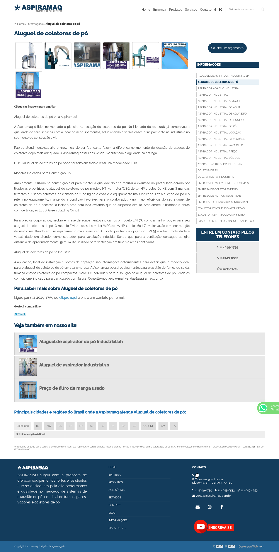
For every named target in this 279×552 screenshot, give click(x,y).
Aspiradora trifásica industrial (220, 164)
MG (49, 425)
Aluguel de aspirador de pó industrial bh (81, 341)
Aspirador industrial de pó (217, 126)
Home (146, 9)
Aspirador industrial (213, 94)
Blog (112, 512)
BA (123, 425)
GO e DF (148, 425)
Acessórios (116, 489)
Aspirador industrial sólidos (219, 157)
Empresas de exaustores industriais (223, 202)
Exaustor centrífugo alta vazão (221, 208)
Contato (205, 9)
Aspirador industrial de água (219, 107)
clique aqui (68, 297)
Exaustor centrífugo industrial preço (226, 221)
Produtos (175, 9)
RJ (37, 425)
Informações (209, 65)
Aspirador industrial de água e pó (222, 113)
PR (81, 425)
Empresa (159, 9)
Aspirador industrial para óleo (220, 145)
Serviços (191, 9)
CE (134, 425)
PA (174, 425)
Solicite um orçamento (227, 48)
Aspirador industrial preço (217, 151)
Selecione (23, 425)
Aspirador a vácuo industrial (219, 88)
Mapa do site (117, 528)
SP (70, 425)
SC (91, 425)
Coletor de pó (208, 170)
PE (112, 425)
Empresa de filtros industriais (219, 195)
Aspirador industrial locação (219, 132)
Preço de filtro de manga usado (71, 388)
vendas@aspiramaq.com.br (211, 495)
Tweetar (20, 314)
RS (102, 425)
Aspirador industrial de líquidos (221, 120)
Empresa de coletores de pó (218, 189)
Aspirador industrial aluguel (219, 101)
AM (163, 425)
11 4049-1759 (202, 490)
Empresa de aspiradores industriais (223, 183)
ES (59, 425)
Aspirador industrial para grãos (221, 138)
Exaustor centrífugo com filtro (221, 214)
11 (227, 247)
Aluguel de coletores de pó (218, 82)
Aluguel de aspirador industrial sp (223, 75)
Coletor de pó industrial (216, 176)
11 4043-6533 (225, 490)
